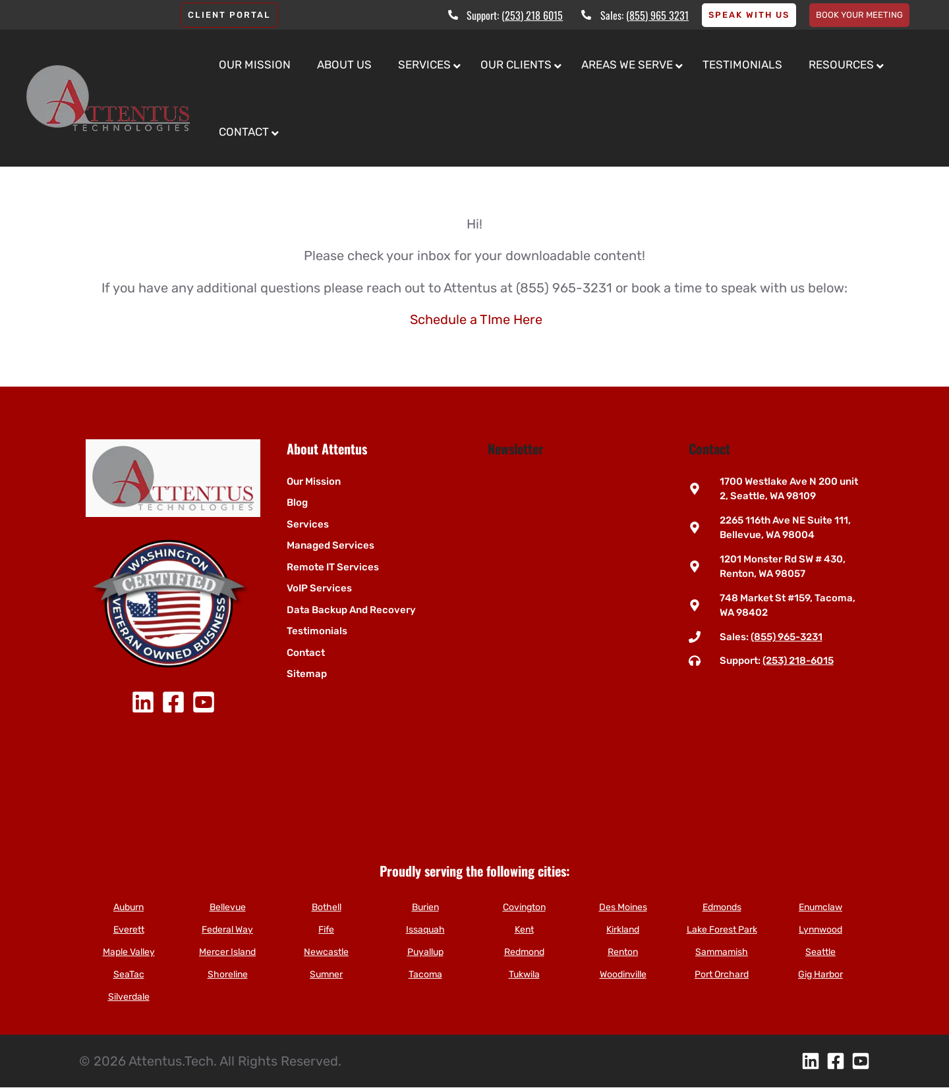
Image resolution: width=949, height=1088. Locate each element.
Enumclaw (820, 907)
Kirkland (622, 929)
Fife (326, 929)
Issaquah (425, 929)
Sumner (326, 974)
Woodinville (623, 974)
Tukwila (524, 974)
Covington (524, 907)
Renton (623, 952)
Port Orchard (722, 974)
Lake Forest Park (722, 929)
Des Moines (623, 907)
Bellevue (228, 907)
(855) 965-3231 (786, 637)
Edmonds (722, 907)
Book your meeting (859, 15)
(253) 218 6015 (532, 15)
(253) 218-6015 (798, 660)
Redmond (524, 952)
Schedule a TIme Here (476, 319)
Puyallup (425, 952)
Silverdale (129, 996)
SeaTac (128, 974)
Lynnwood (820, 929)
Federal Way (227, 929)
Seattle (820, 952)
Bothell (326, 907)
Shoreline (228, 974)
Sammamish (721, 952)
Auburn (128, 907)
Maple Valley (129, 952)
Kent (524, 929)
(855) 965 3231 (657, 15)
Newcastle (326, 952)
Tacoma (425, 974)
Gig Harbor (820, 974)
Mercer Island (227, 952)
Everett (128, 929)
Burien (425, 907)
